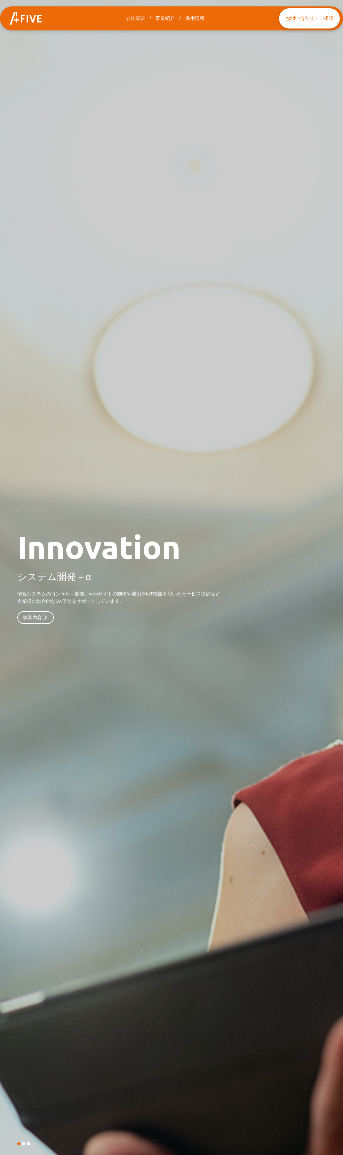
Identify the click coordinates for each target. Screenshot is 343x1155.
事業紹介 (165, 18)
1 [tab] (18, 1143)
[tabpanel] (171, 577)
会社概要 (135, 18)
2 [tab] (23, 1143)
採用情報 (194, 18)
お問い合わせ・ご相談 (309, 18)
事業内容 (35, 619)
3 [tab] (28, 1143)
